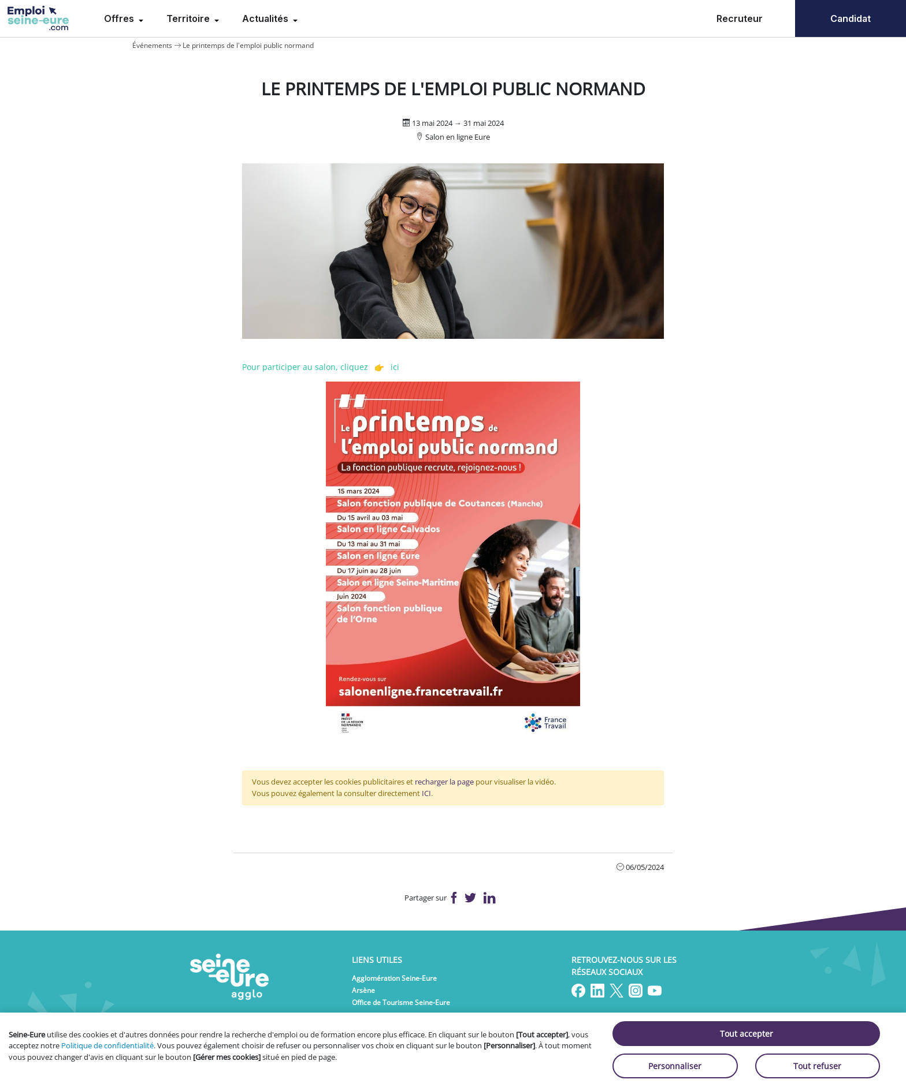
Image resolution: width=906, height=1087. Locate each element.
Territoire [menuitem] (189, 18)
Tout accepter (746, 1033)
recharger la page (444, 781)
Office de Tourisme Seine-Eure (401, 1002)
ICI (426, 793)
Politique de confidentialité (107, 1045)
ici (395, 366)
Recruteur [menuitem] (739, 18)
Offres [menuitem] (120, 18)
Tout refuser (817, 1065)
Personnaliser (674, 1065)
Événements (152, 45)
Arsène (363, 990)
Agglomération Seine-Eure (394, 978)
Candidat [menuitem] (850, 18)
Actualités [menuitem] (266, 18)
